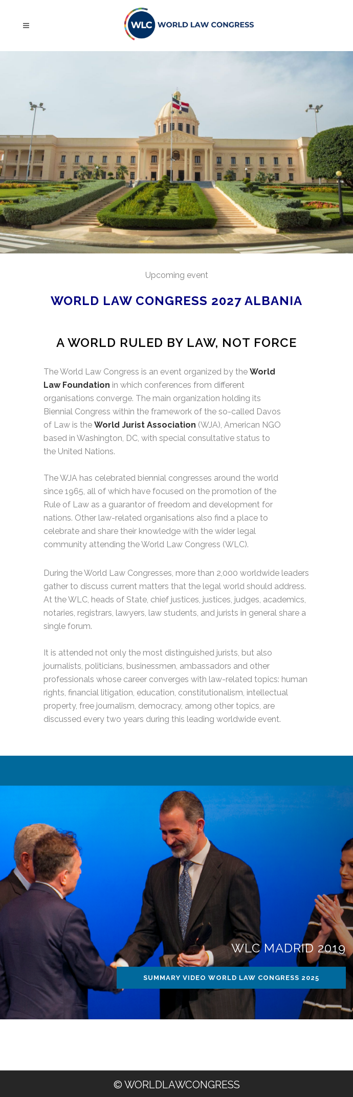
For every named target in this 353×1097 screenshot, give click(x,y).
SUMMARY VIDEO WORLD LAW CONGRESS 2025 (231, 978)
